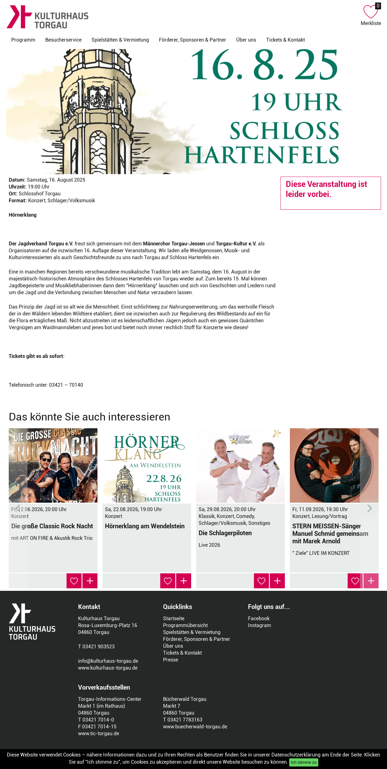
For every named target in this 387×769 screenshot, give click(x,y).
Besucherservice (63, 40)
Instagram (259, 625)
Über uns (246, 40)
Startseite (173, 618)
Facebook (259, 618)
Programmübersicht (185, 625)
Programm (23, 40)
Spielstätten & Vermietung (120, 40)
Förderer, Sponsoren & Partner (192, 40)
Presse (170, 660)
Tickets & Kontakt (285, 40)
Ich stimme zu (303, 762)
